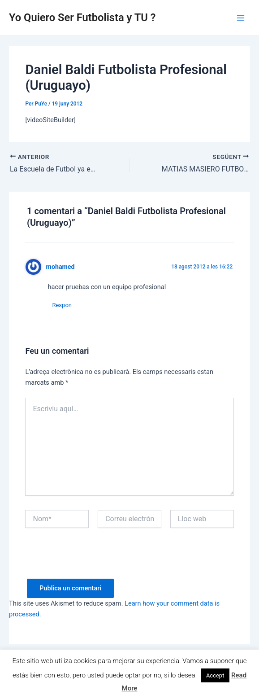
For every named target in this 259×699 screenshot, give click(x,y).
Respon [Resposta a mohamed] (62, 305)
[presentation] (93, 561)
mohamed (60, 266)
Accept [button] (215, 675)
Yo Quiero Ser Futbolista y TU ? (82, 17)
